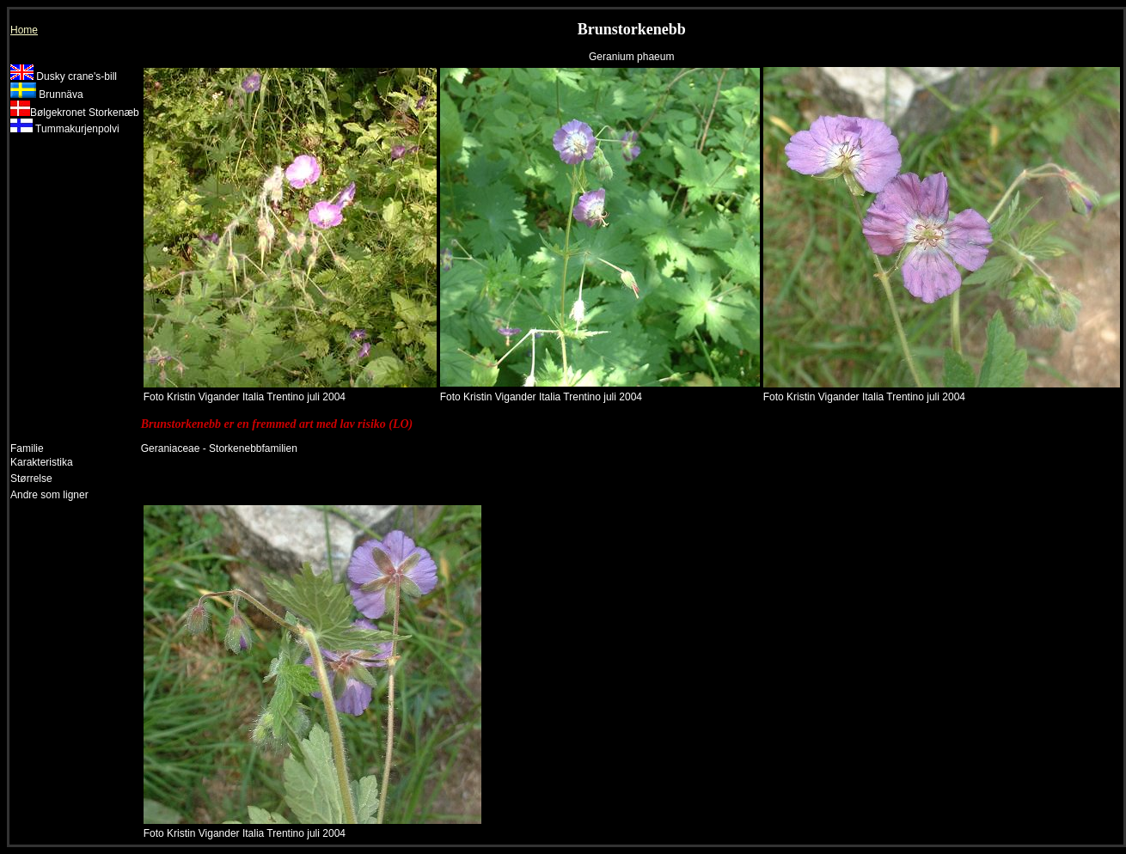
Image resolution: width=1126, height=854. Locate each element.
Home (24, 30)
